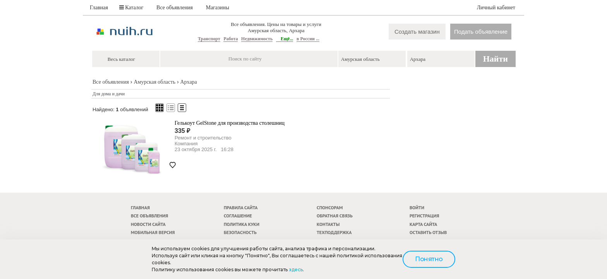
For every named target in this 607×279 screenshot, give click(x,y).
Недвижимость (257, 38)
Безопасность (240, 232)
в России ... (308, 38)
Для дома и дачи (109, 93)
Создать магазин (417, 31)
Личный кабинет (496, 7)
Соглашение (238, 216)
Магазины (218, 7)
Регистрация (424, 216)
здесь (296, 269)
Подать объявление (481, 31)
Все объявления (174, 7)
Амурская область (154, 82)
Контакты (328, 224)
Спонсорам (330, 207)
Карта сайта (423, 224)
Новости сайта (148, 224)
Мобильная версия (153, 232)
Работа (230, 38)
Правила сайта (241, 207)
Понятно (429, 259)
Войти (417, 207)
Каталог (131, 7)
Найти (495, 59)
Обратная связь (335, 216)
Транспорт (209, 38)
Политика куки (241, 224)
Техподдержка (334, 232)
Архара (188, 82)
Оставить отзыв (428, 232)
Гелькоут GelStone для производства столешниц (230, 123)
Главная (99, 7)
